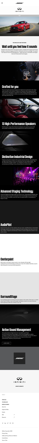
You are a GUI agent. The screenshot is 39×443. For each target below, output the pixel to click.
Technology (5, 402)
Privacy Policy (5, 433)
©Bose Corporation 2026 (7, 431)
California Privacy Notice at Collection (9, 435)
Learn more (6, 343)
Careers (3, 412)
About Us (4, 406)
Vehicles (4, 399)
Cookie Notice (5, 438)
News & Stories (5, 404)
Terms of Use (4, 440)
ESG (3, 414)
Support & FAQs (5, 409)
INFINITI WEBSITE (19, 386)
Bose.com (4, 417)
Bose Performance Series (13, 49)
